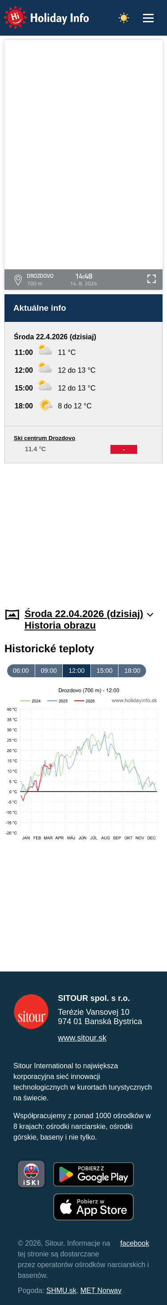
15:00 (105, 670)
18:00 (132, 670)
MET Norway (101, 1290)
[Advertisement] (83, 530)
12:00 (77, 670)
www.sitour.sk (82, 1037)
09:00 (49, 670)
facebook (134, 1243)
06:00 (21, 670)
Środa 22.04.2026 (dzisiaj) (88, 613)
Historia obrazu (60, 625)
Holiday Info (37, 11)
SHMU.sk (61, 1290)
